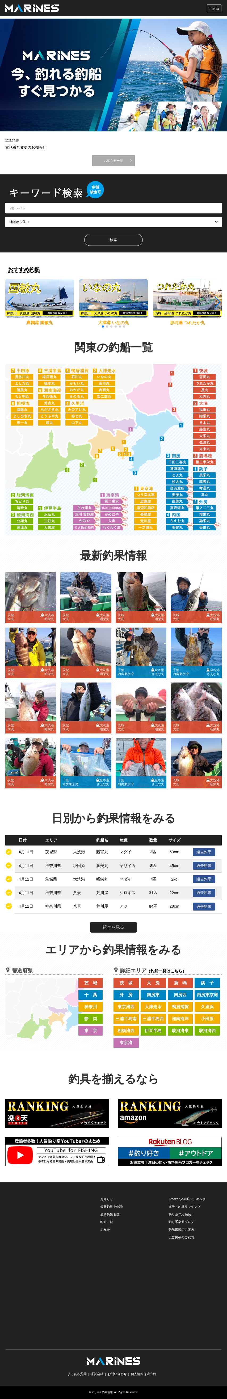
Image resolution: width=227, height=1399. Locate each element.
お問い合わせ (117, 1374)
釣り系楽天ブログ (181, 1222)
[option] (113, 75)
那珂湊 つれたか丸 (187, 322)
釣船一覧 (106, 1222)
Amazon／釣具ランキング (187, 1199)
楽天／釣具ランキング (184, 1207)
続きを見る (113, 927)
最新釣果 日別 (110, 1214)
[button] (217, 302)
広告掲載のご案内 (181, 1237)
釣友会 (105, 1229)
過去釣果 (203, 852)
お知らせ (106, 1199)
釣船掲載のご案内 (181, 1229)
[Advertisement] (45, 1228)
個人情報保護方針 (143, 1374)
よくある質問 (77, 1374)
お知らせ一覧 (113, 160)
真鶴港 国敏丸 (39, 322)
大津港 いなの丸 (113, 322)
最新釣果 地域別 (111, 1207)
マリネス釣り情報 (102, 1392)
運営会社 (97, 1374)
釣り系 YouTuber (181, 1214)
